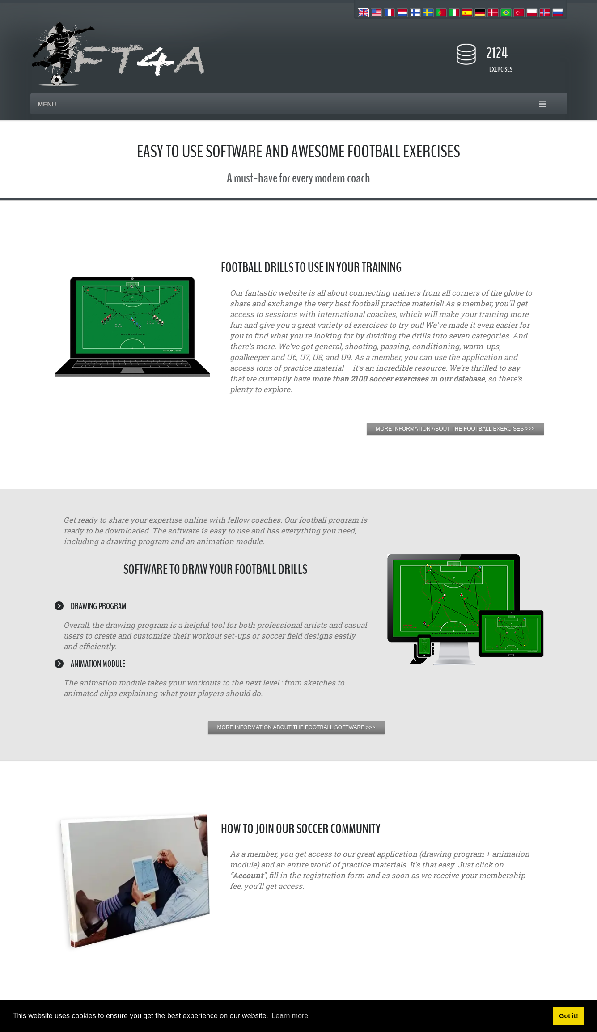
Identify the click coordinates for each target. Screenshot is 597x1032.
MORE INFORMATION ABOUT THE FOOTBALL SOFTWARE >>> (296, 727)
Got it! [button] (568, 1015)
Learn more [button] (289, 1015)
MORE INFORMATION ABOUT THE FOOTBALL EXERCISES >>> (455, 429)
